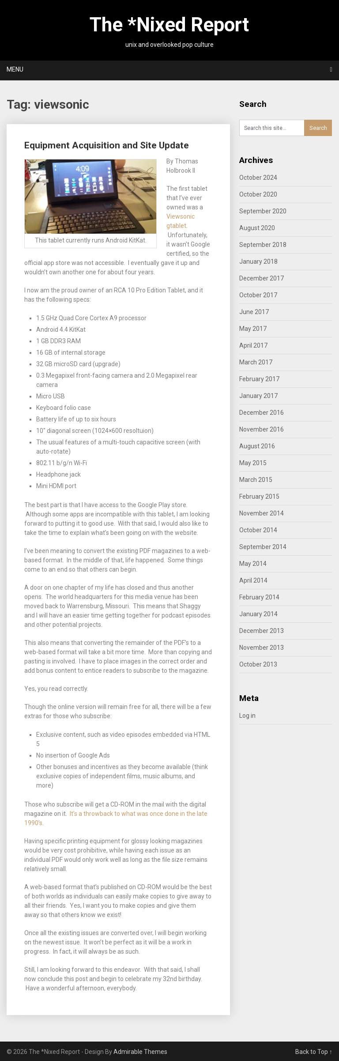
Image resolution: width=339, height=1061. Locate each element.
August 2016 (257, 446)
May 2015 (253, 462)
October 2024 (258, 177)
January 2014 (258, 614)
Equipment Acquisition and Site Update (106, 145)
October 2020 (258, 194)
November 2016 (261, 429)
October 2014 (258, 530)
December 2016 (261, 412)
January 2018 (258, 261)
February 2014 (259, 597)
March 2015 (255, 479)
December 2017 (261, 278)
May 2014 (253, 563)
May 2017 (253, 328)
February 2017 (259, 379)
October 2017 (258, 295)
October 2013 (258, 664)
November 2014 (261, 513)
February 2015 (259, 496)
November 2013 (261, 647)
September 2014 (262, 546)
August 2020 (257, 227)
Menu (15, 69)
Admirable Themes (140, 1051)
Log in (247, 715)
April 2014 (253, 580)
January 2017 (258, 395)
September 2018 (262, 244)
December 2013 (261, 630)
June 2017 (254, 311)
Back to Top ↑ (313, 1051)
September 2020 (262, 211)
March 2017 (255, 362)
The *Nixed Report (169, 24)
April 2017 (253, 345)
